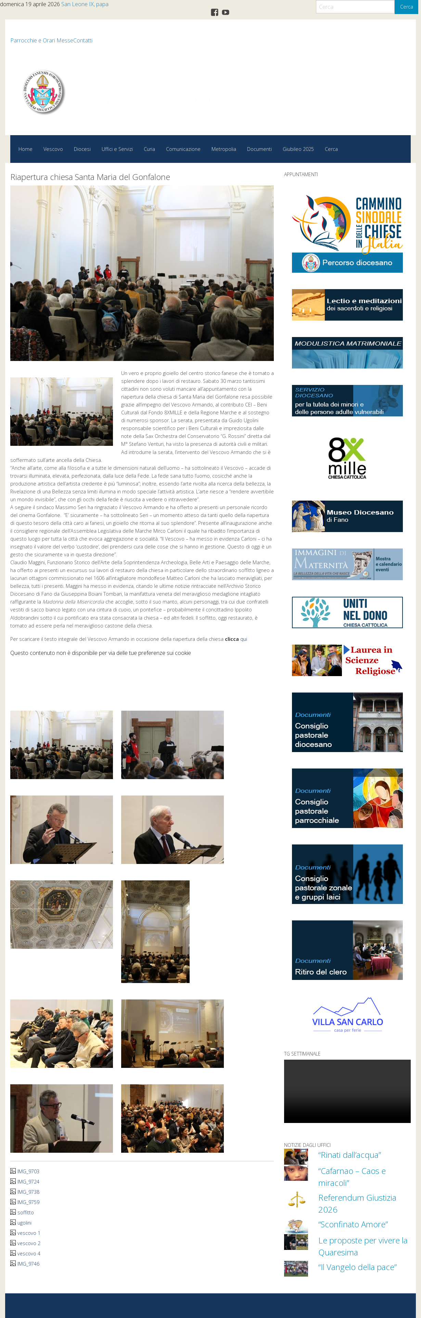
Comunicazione (183, 149)
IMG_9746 (28, 1263)
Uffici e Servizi (117, 149)
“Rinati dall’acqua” (351, 1154)
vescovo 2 (29, 1243)
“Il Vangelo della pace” (359, 1266)
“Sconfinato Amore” (355, 1224)
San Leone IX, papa (85, 4)
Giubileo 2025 (298, 149)
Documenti (259, 149)
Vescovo (53, 149)
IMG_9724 (28, 1181)
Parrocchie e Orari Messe (41, 40)
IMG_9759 (28, 1202)
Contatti (82, 40)
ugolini (24, 1222)
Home (25, 149)
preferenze (151, 652)
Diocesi (82, 149)
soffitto (25, 1212)
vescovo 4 (29, 1253)
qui (243, 639)
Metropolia (224, 149)
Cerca (406, 6)
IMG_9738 (28, 1191)
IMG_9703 (28, 1171)
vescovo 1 (29, 1232)
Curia (149, 149)
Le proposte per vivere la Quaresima (361, 1246)
